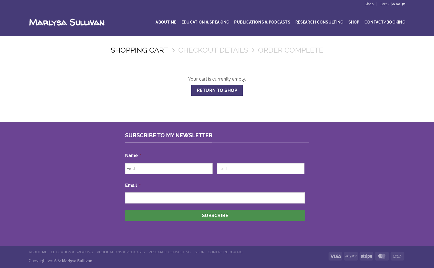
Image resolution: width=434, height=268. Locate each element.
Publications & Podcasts (262, 22)
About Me (166, 22)
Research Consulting (319, 22)
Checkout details (213, 50)
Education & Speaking (205, 22)
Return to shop (217, 90)
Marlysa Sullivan (67, 22)
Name (133, 155)
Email (133, 185)
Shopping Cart (139, 50)
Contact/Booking (385, 22)
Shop (369, 4)
